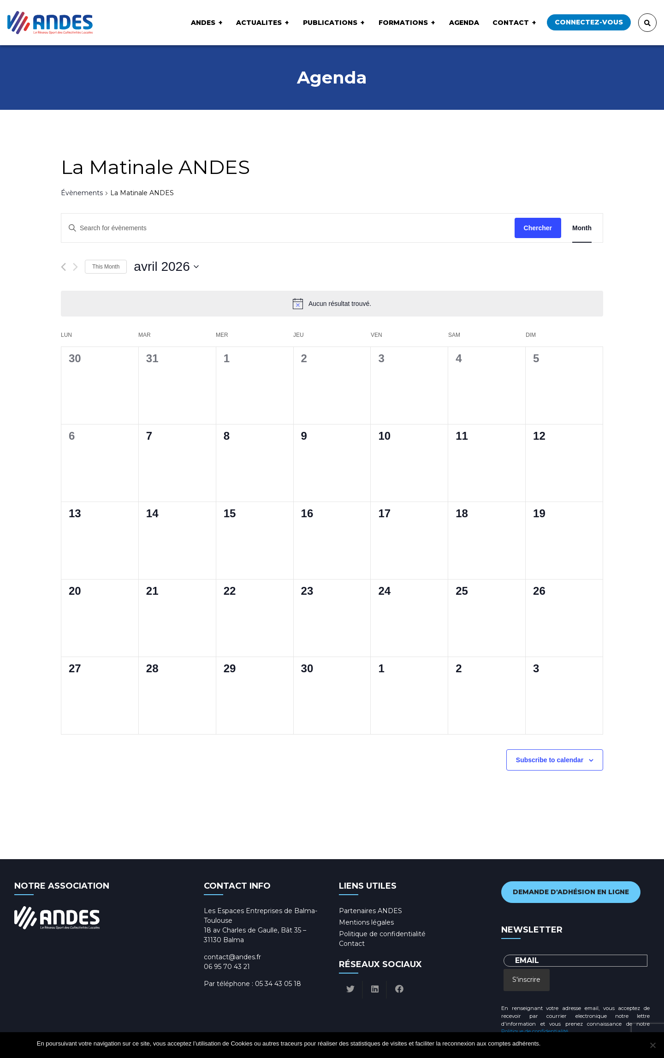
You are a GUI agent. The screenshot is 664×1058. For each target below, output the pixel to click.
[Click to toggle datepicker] (166, 266)
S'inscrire (526, 979)
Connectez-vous (589, 22)
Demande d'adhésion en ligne (571, 892)
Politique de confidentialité (382, 934)
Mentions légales (366, 922)
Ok (549, 1043)
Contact (510, 22)
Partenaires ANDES (370, 911)
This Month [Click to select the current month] (105, 266)
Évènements (82, 193)
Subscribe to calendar (549, 760)
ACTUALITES (259, 22)
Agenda (464, 22)
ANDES (203, 22)
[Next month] (75, 267)
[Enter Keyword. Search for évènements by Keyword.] (288, 228)
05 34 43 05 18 (278, 984)
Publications (330, 22)
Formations (403, 22)
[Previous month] (63, 267)
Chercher (538, 228)
